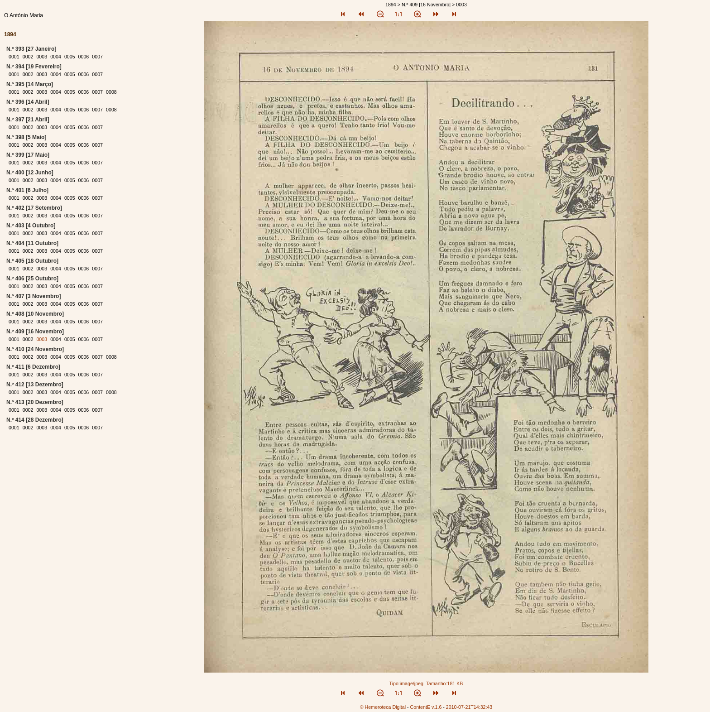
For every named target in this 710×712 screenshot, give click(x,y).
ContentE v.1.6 (426, 707)
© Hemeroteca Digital (383, 707)
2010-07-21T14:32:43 (469, 707)
